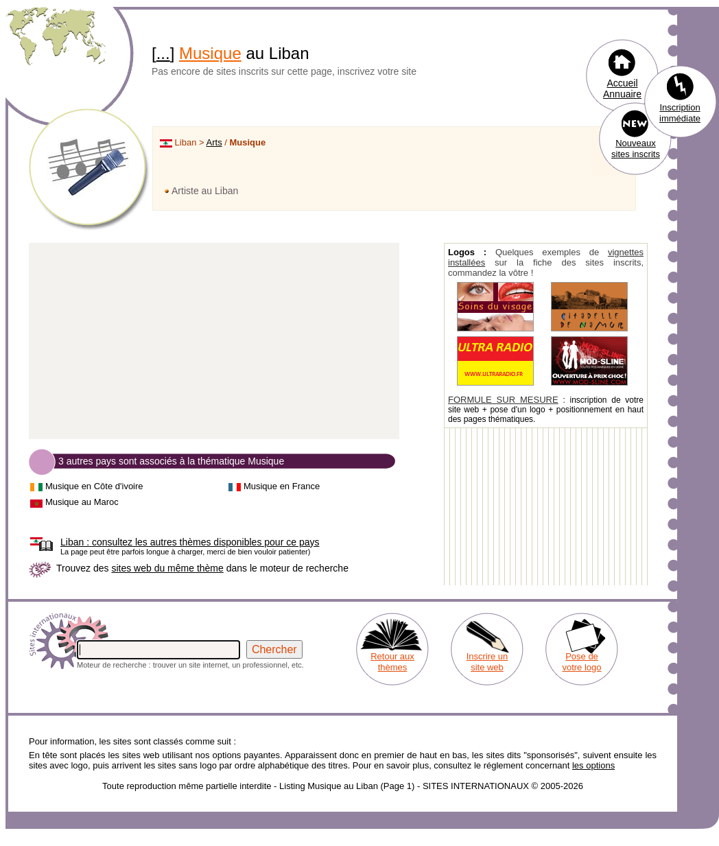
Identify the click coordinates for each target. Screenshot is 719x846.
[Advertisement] (214, 342)
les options (593, 765)
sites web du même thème (167, 568)
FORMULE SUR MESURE (503, 400)
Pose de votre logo (581, 661)
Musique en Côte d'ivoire (94, 486)
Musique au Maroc (82, 502)
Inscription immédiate (679, 113)
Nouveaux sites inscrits (635, 148)
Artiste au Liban (205, 190)
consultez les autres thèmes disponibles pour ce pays (189, 542)
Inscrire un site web (487, 661)
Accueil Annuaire (622, 88)
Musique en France (282, 486)
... (163, 53)
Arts (214, 142)
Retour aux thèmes (392, 661)
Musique (210, 53)
